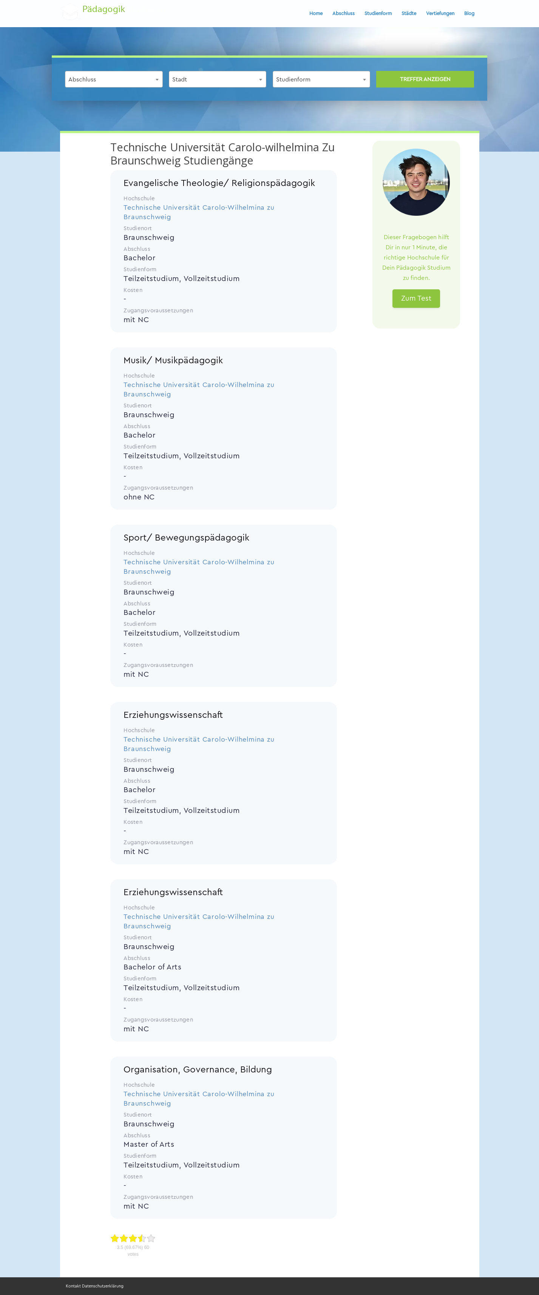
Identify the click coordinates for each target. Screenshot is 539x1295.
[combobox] (113, 79)
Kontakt (73, 1286)
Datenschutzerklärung (103, 1286)
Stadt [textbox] (179, 80)
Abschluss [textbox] (82, 80)
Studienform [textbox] (293, 80)
